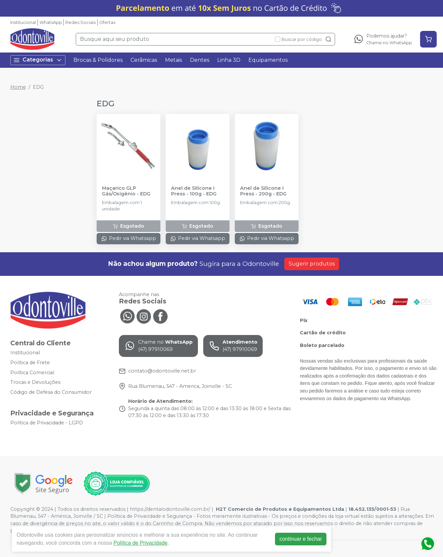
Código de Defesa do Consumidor (51, 392)
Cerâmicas (144, 60)
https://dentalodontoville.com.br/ (170, 509)
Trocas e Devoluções (35, 382)
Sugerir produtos (312, 264)
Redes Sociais (80, 22)
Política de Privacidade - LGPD (46, 423)
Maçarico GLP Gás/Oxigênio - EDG (126, 191)
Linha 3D (228, 60)
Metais (173, 60)
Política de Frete (30, 363)
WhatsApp (51, 22)
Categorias (37, 59)
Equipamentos (268, 60)
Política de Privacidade (141, 543)
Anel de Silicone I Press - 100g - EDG (194, 191)
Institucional (23, 22)
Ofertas (107, 22)
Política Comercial (32, 373)
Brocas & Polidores (98, 60)
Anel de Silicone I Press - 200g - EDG (263, 191)
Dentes (199, 60)
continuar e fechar (300, 539)
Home (18, 87)
